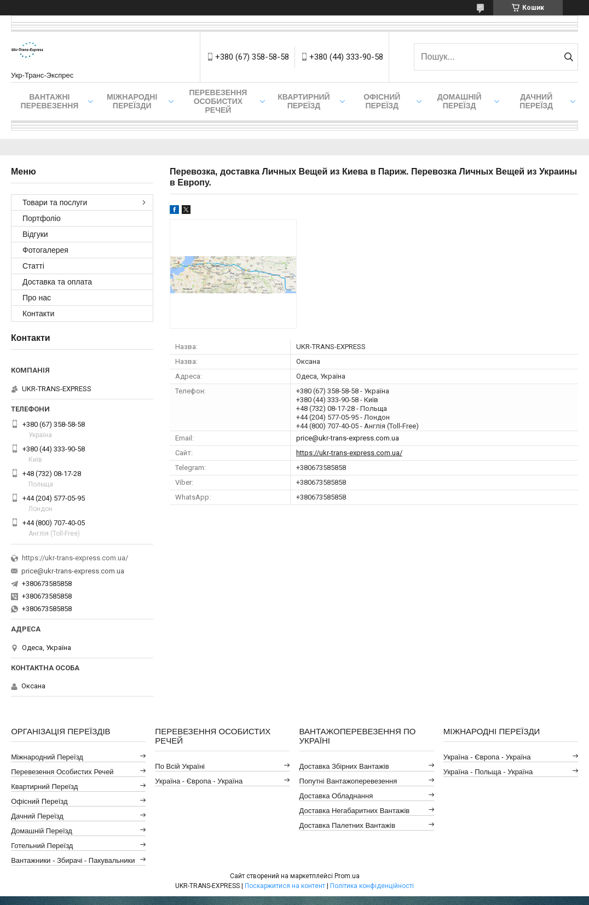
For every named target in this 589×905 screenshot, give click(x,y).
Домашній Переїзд (459, 101)
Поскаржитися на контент (285, 886)
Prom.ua (347, 876)
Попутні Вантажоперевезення (348, 781)
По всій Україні (180, 766)
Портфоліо (41, 218)
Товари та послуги (54, 202)
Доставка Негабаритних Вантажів (354, 811)
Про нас (36, 297)
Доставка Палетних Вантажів (347, 825)
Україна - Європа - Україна (198, 781)
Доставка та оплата (57, 281)
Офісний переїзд (381, 101)
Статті (33, 266)
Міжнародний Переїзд (47, 757)
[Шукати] (568, 57)
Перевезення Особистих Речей (218, 101)
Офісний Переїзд (39, 801)
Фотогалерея (45, 250)
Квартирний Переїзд (44, 786)
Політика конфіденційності (372, 886)
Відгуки (35, 234)
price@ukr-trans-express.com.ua (347, 438)
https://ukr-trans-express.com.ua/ (349, 453)
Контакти (38, 313)
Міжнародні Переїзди (132, 101)
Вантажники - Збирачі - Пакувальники (73, 860)
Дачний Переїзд (536, 101)
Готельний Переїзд (42, 846)
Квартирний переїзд (304, 101)
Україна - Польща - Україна (488, 772)
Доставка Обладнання (336, 796)
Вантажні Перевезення (49, 101)
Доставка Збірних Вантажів (344, 766)
